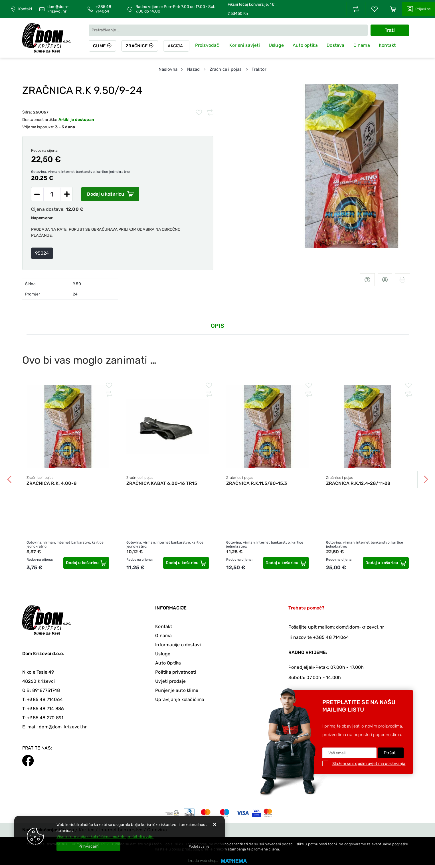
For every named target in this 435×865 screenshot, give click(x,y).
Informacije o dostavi (178, 644)
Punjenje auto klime (176, 690)
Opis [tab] (217, 325)
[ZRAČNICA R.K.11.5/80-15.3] (286, 563)
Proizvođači (208, 45)
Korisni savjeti (245, 45)
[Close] (88, 846)
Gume (99, 45)
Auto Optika (168, 663)
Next (425, 479)
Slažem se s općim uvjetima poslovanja (368, 763)
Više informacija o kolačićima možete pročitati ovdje (104, 836)
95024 (42, 253)
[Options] (199, 846)
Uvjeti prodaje (170, 681)
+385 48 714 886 (45, 708)
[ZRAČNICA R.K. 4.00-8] (86, 563)
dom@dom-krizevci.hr (58, 9)
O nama (362, 45)
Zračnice (137, 45)
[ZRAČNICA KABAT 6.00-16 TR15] (186, 563)
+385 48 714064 (103, 9)
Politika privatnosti (175, 672)
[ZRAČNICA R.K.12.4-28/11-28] (385, 563)
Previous (9, 479)
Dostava (336, 45)
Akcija (176, 45)
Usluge (277, 45)
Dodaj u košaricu (110, 194)
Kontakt (25, 9)
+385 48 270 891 (45, 717)
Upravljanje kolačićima (179, 699)
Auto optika (306, 45)
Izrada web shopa (203, 860)
